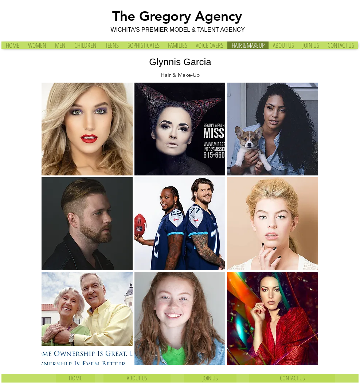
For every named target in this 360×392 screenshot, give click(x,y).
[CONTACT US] (292, 378)
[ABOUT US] (137, 378)
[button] (87, 129)
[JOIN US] (210, 378)
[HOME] (75, 378)
